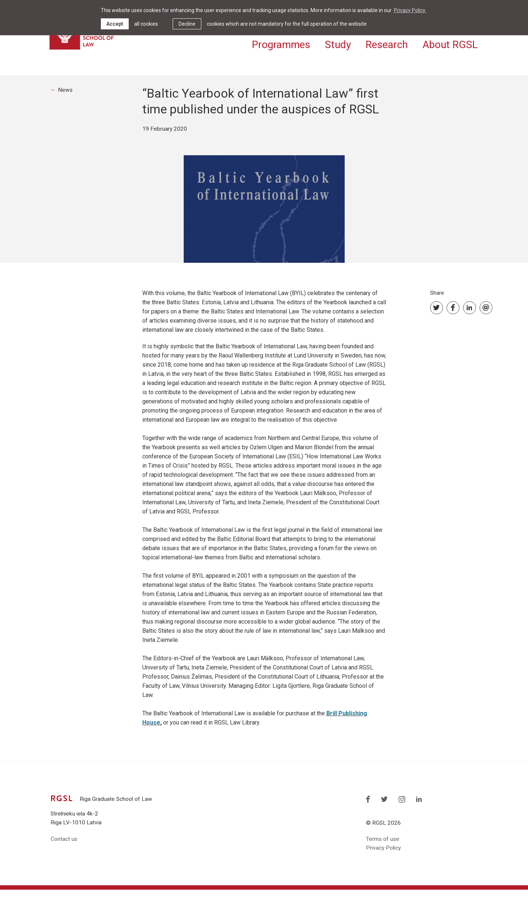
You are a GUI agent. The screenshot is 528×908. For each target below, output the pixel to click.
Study (338, 43)
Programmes (281, 43)
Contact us (64, 856)
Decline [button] (187, 24)
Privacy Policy (384, 865)
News (65, 106)
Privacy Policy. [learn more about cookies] (410, 10)
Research (387, 43)
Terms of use (383, 856)
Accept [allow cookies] (114, 24)
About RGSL (450, 43)
